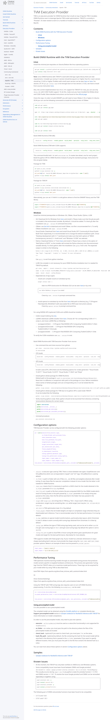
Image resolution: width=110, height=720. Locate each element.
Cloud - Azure (8, 69)
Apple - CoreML (8, 54)
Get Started (6, 17)
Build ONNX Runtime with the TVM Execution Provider (54, 32)
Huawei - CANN (9, 86)
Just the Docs (13, 716)
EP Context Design (9, 92)
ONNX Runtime (7, 11)
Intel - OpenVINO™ (9, 40)
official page (82, 94)
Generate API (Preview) (9, 100)
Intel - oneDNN (8, 43)
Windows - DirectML (10, 46)
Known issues (40, 51)
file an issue (56, 706)
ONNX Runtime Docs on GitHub (10, 121)
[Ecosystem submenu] (22, 108)
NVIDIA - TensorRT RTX (10, 37)
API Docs (5, 25)
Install (61, 2)
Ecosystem (6, 109)
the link (46, 226)
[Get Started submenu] (22, 17)
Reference (6, 111)
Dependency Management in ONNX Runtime (11, 116)
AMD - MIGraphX (9, 63)
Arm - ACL (8, 75)
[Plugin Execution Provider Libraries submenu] (22, 95)
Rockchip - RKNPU (10, 83)
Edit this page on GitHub (40, 710)
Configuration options (43, 40)
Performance (7, 106)
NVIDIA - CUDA (8, 31)
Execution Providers (9, 28)
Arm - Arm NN (9, 78)
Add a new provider (10, 89)
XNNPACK (7, 57)
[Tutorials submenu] (22, 19)
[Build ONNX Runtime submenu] (22, 22)
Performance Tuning (43, 43)
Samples (38, 49)
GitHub (98, 2)
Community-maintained (11, 72)
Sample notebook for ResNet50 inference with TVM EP (79, 613)
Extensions (6, 103)
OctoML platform (72, 611)
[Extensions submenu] (22, 103)
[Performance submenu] (22, 105)
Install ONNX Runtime (9, 14)
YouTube (91, 2)
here (85, 81)
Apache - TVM (9, 80)
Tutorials (5, 20)
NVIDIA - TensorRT (9, 34)
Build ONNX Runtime (9, 23)
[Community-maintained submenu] (22, 71)
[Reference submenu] (22, 111)
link (55, 316)
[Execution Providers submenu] (22, 28)
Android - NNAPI (9, 51)
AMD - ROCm (8, 60)
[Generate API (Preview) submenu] (22, 100)
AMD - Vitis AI (8, 66)
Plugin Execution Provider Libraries (11, 96)
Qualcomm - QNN (9, 49)
